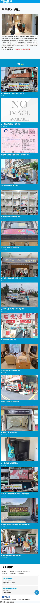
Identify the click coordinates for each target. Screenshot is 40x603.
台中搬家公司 (10, 571)
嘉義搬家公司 (13, 573)
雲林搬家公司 (5, 573)
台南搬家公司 (20, 573)
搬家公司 (4, 571)
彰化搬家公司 (18, 571)
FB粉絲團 (6, 597)
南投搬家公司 (26, 571)
